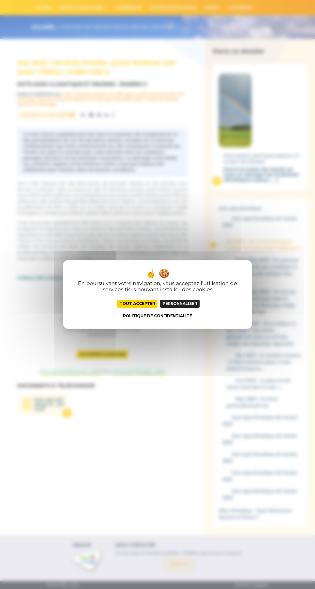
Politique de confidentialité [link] (157, 316)
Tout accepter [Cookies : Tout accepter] (137, 303)
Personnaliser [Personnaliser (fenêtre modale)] (180, 303)
